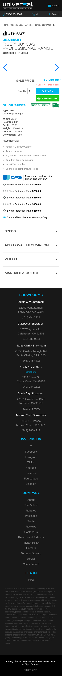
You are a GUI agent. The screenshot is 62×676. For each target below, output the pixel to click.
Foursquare (31, 478)
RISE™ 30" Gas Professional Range (28, 46)
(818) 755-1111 (31, 317)
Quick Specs (14, 105)
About (30, 499)
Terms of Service (31, 553)
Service (31, 558)
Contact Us (31, 532)
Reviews (31, 526)
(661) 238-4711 (31, 360)
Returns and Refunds (31, 537)
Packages (31, 515)
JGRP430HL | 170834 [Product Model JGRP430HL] (15, 53)
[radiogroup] (31, 202)
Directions (30, 372)
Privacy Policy (31, 542)
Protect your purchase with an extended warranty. (38, 177)
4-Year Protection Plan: (24, 204)
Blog (31, 580)
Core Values (31, 505)
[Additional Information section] (31, 245)
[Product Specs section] (31, 231)
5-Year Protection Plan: (24, 210)
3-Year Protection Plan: (24, 197)
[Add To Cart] (47, 91)
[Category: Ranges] (31, 113)
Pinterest (31, 473)
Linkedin (31, 483)
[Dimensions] (31, 123)
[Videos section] (31, 259)
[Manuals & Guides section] (31, 273)
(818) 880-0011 (31, 338)
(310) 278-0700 (31, 408)
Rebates (31, 510)
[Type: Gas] (31, 110)
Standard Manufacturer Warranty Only (27, 217)
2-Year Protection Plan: (24, 191)
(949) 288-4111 (31, 430)
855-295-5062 (30, 615)
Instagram (31, 457)
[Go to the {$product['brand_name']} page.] (14, 32)
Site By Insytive (30, 670)
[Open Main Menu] (53, 5)
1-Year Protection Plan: (24, 184)
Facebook (31, 451)
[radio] (22, 185)
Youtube (31, 467)
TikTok (31, 462)
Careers (31, 548)
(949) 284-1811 (31, 386)
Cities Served (31, 564)
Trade (31, 521)
